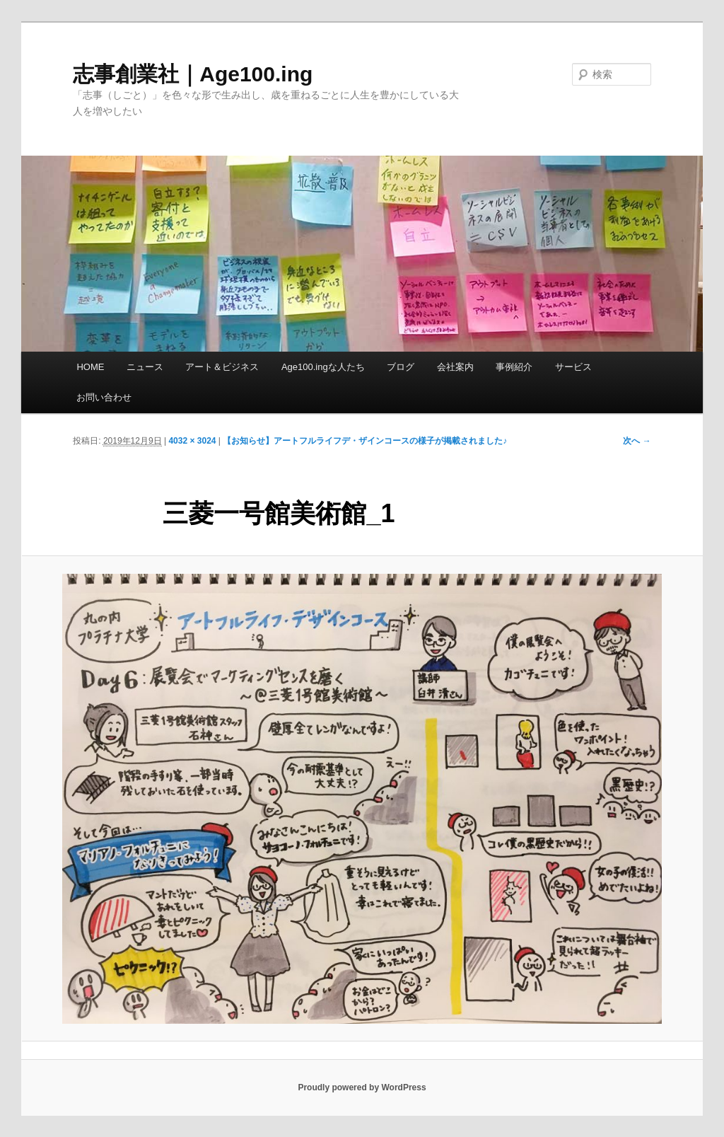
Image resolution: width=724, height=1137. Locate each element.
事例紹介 (514, 367)
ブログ (400, 367)
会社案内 (455, 367)
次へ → (636, 441)
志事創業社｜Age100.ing (193, 74)
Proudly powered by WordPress (362, 1087)
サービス (573, 367)
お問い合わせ (104, 397)
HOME (90, 367)
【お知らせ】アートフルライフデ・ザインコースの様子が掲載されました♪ (365, 441)
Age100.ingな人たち (323, 367)
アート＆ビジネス (222, 367)
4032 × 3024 (192, 441)
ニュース (145, 367)
